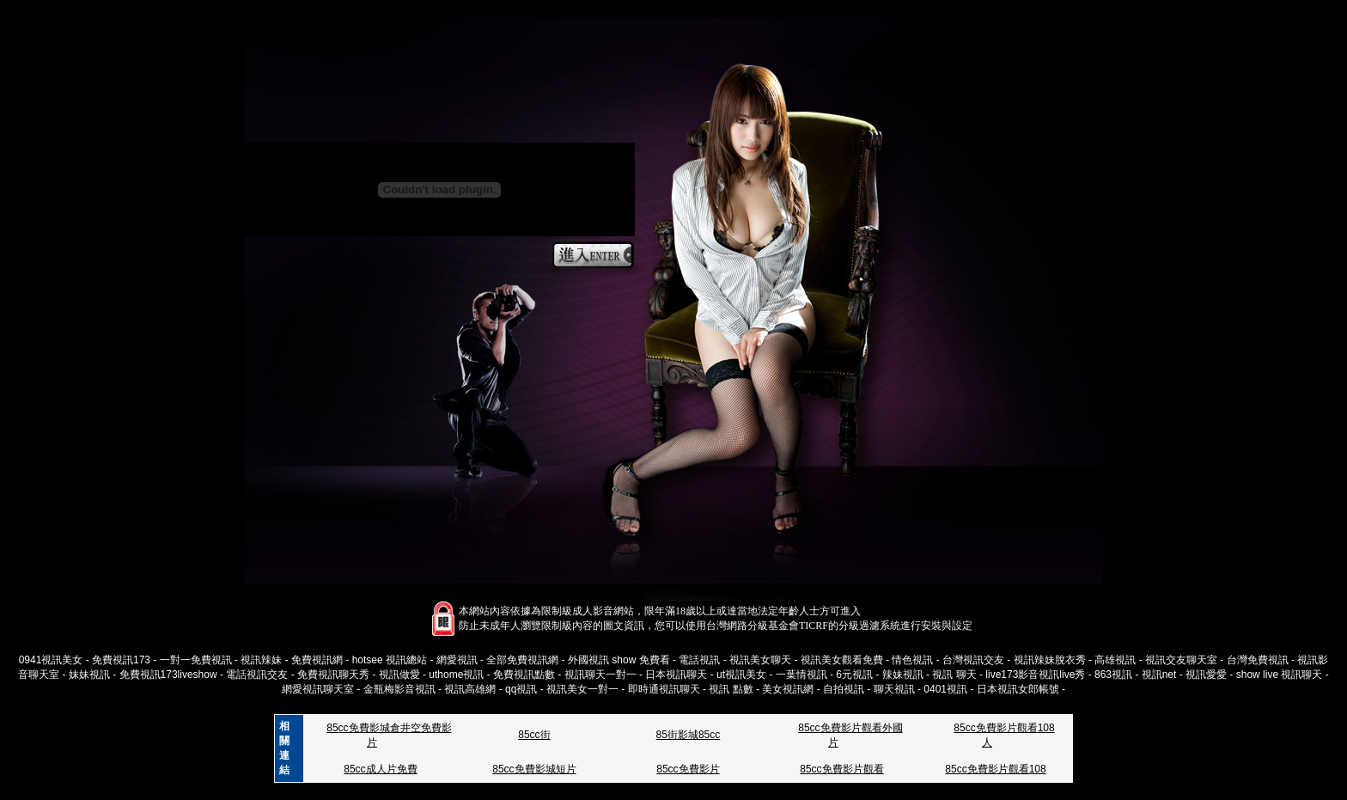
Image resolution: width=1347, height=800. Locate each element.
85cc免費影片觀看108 (995, 769)
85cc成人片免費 (380, 769)
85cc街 (534, 735)
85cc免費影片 (687, 769)
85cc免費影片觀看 (841, 769)
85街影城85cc (688, 735)
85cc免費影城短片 (534, 769)
